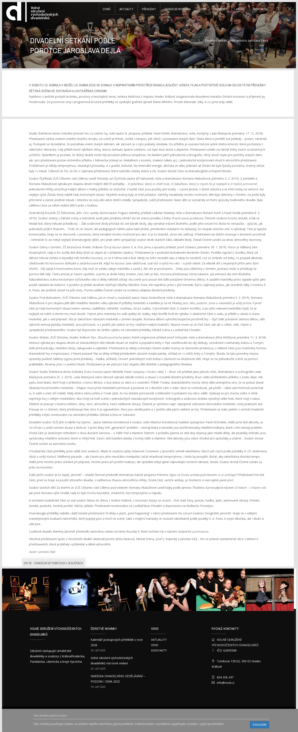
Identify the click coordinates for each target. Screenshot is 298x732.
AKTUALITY (126, 9)
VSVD (202, 9)
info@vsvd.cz (225, 683)
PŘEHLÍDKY (149, 9)
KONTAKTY (260, 9)
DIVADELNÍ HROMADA (178, 9)
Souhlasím (259, 724)
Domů (107, 9)
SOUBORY (221, 9)
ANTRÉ (240, 9)
